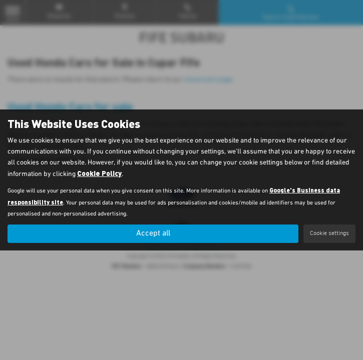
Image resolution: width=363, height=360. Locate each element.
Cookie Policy (99, 173)
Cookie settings (329, 233)
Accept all (153, 234)
